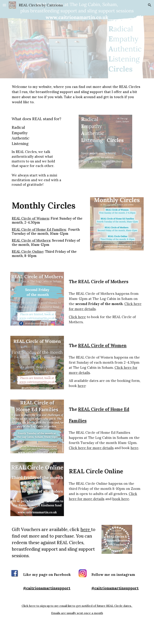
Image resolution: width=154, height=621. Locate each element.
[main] (76, 94)
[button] (4, 5)
